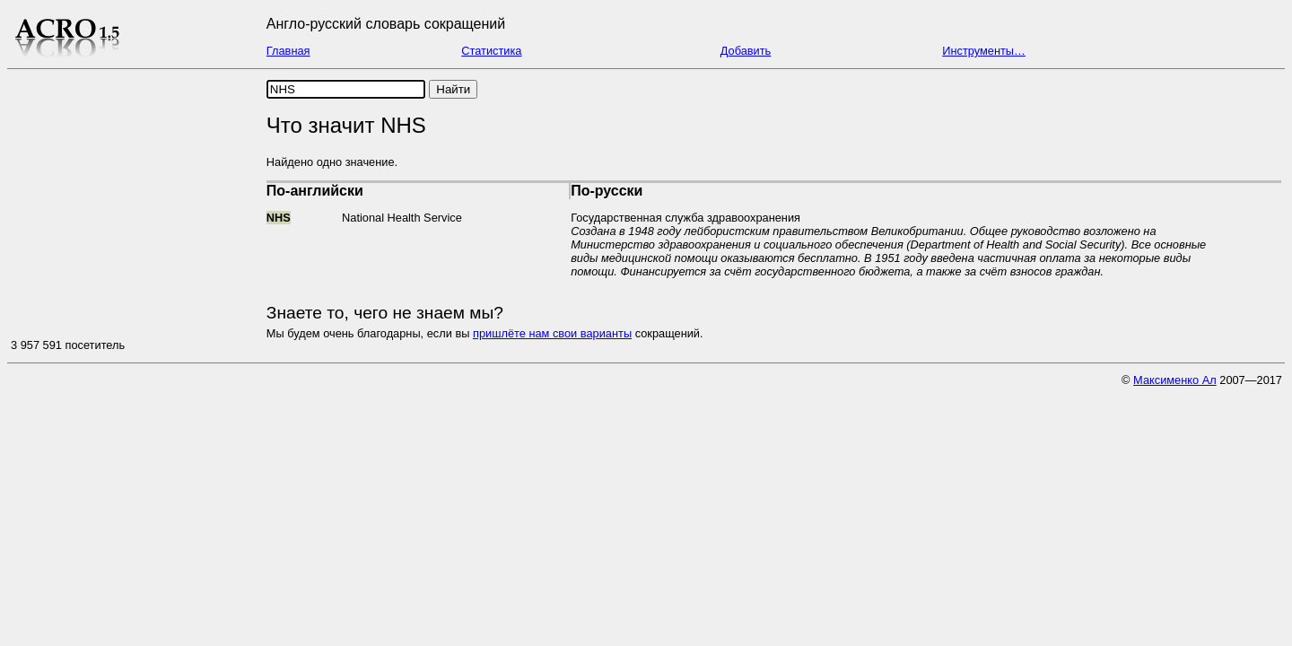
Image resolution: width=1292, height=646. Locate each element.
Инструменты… (984, 50)
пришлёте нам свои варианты (552, 333)
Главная (288, 50)
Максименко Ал (1175, 380)
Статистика (491, 50)
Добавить (746, 50)
